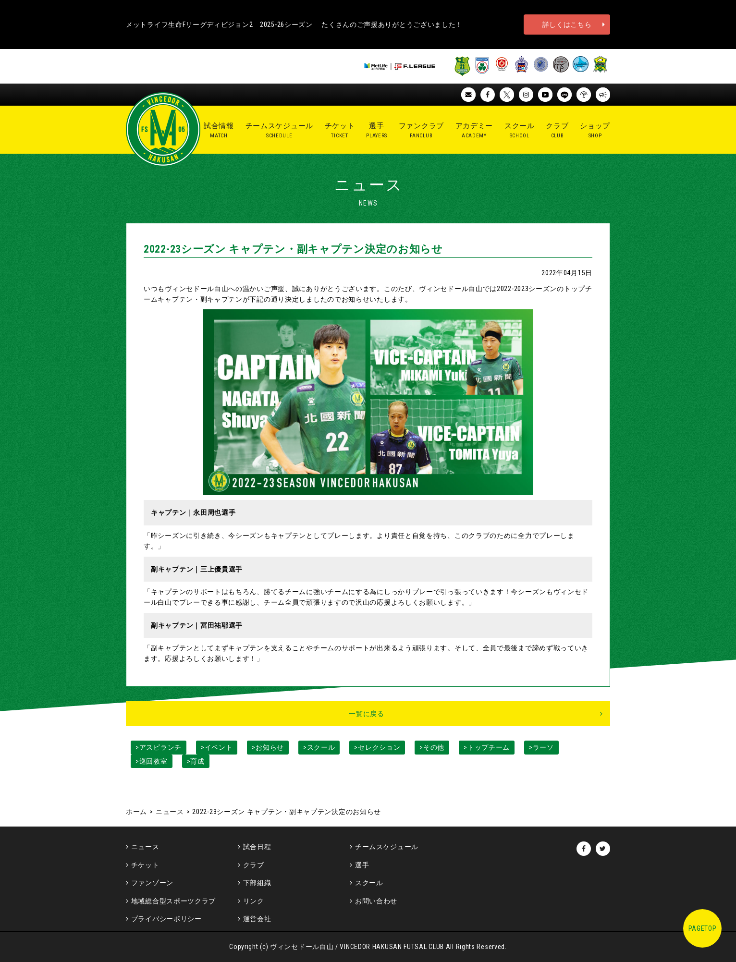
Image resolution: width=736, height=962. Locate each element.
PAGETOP (702, 928)
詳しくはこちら (567, 24)
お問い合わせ (376, 901)
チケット (145, 865)
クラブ (253, 865)
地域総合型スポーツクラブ (173, 901)
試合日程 (257, 847)
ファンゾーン (152, 883)
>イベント (217, 747)
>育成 (196, 761)
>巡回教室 (151, 761)
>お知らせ (268, 747)
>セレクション (377, 747)
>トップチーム (487, 747)
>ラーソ (541, 747)
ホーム (136, 812)
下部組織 (257, 883)
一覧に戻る (366, 714)
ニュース (170, 812)
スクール (369, 883)
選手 (362, 865)
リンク (253, 901)
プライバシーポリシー (166, 919)
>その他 (431, 747)
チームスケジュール (386, 847)
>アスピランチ (158, 747)
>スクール (319, 747)
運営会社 (257, 919)
